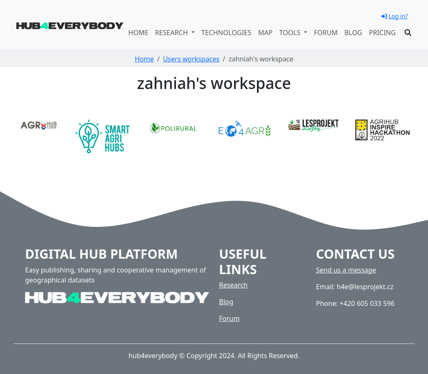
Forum (326, 32)
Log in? (394, 16)
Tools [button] (290, 32)
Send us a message (346, 270)
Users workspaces (191, 59)
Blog (353, 32)
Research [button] (172, 32)
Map (265, 32)
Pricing (382, 32)
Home (138, 32)
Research (233, 285)
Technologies (226, 32)
